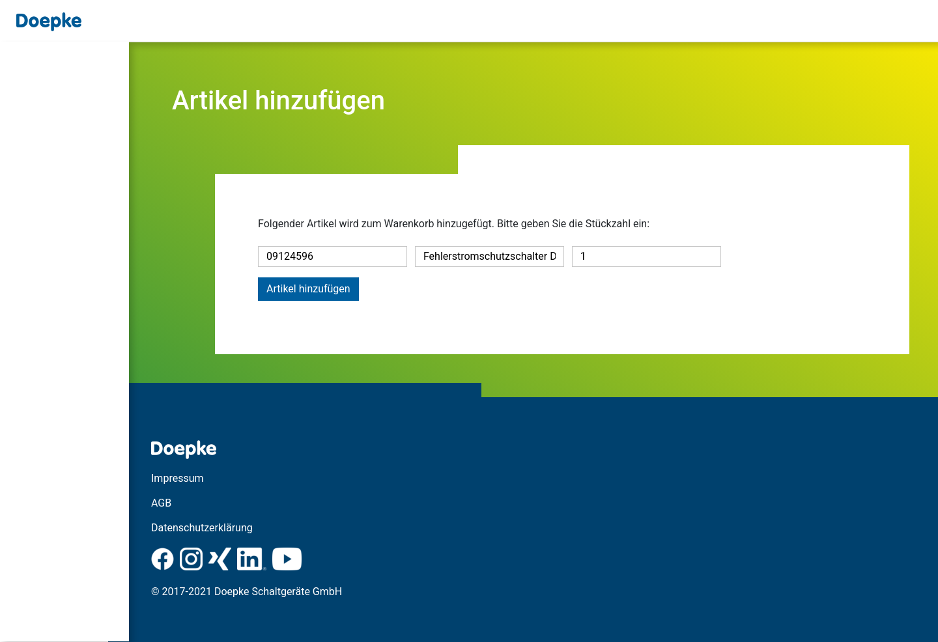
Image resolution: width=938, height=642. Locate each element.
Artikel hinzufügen (308, 289)
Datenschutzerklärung (223, 528)
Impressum (198, 478)
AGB (182, 503)
